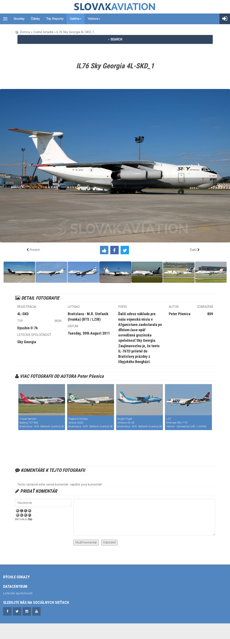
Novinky (19, 19)
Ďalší (193, 250)
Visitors (94, 19)
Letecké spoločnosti (17, 593)
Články (35, 19)
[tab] (115, 39)
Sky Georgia (26, 342)
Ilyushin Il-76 (27, 328)
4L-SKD (23, 314)
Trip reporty (54, 19)
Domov (25, 32)
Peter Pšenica (179, 314)
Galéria (75, 19)
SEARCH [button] (115, 39)
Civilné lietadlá (43, 32)
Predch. (35, 250)
